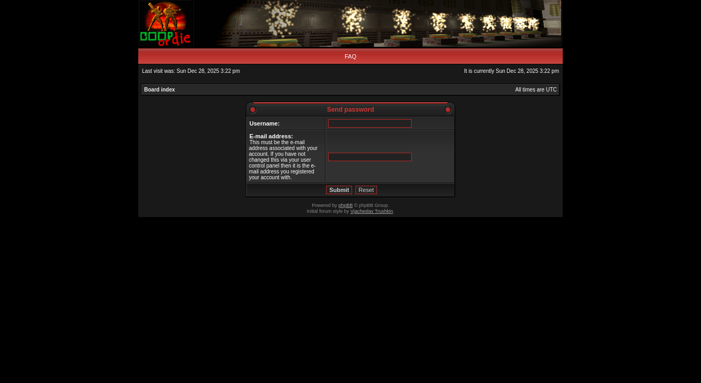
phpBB (345, 205)
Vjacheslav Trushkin (371, 211)
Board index (159, 90)
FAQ (350, 56)
